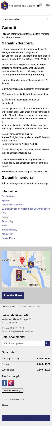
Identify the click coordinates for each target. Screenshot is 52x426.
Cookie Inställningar (12, 390)
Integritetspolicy (9, 230)
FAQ (4, 213)
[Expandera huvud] (48, 5)
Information (9, 191)
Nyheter (5, 200)
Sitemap (5, 405)
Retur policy (7, 221)
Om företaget (8, 196)
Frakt (4, 225)
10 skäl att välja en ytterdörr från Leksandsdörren (26, 209)
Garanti (5, 217)
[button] (47, 343)
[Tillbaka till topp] (26, 418)
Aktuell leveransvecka (12, 204)
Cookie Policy (8, 238)
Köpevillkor (7, 234)
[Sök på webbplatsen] (26, 343)
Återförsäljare (13, 295)
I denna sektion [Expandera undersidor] (26, 19)
